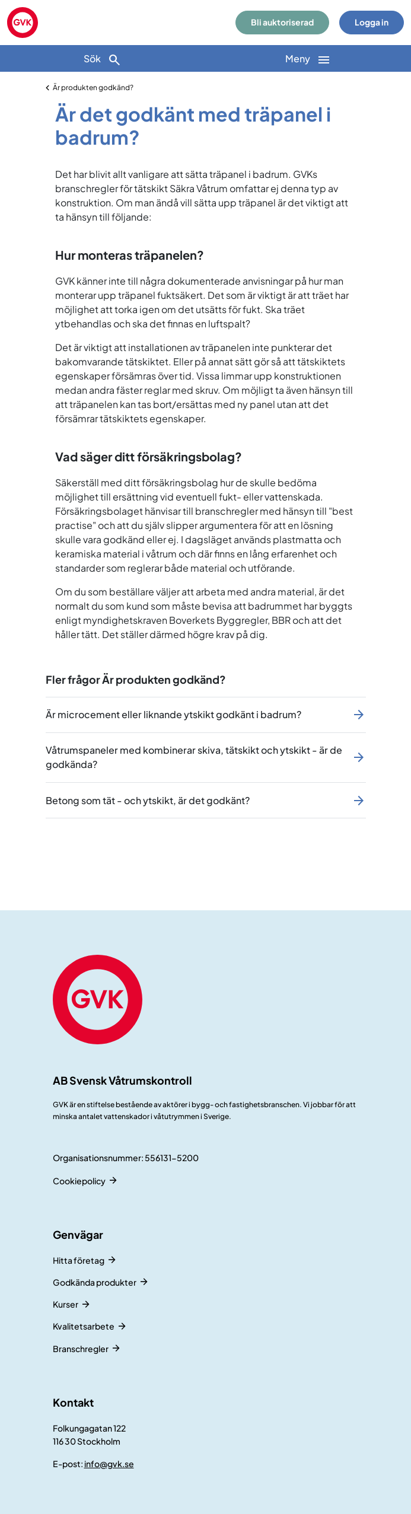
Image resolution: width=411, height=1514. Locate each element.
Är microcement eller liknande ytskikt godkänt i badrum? (173, 714)
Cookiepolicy (79, 1180)
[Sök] (103, 58)
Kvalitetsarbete (83, 1326)
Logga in (371, 22)
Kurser (65, 1304)
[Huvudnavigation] (309, 58)
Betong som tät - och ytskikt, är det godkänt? (148, 800)
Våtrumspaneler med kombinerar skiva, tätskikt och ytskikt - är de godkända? (194, 757)
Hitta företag (78, 1260)
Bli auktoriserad (282, 22)
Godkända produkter (94, 1282)
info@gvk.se (109, 1463)
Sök (103, 59)
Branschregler (81, 1348)
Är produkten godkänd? (93, 87)
